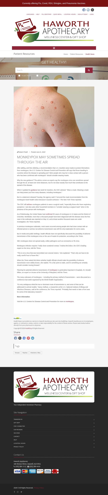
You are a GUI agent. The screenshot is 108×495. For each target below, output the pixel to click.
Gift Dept (17, 422)
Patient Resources (76, 54)
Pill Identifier (46, 14)
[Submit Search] (89, 70)
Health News (24, 75)
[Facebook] (83, 9)
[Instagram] (88, 9)
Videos (41, 75)
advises (29, 204)
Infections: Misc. (35, 353)
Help (38, 14)
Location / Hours (70, 14)
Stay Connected (19, 426)
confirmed (49, 214)
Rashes (25, 353)
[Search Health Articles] (50, 70)
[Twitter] (92, 9)
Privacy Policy (19, 446)
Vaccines (17, 433)
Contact (16, 436)
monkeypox (53, 270)
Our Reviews (18, 429)
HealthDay (28, 328)
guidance (34, 190)
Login (92, 14)
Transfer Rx (18, 419)
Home (66, 54)
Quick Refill (57, 14)
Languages (30, 14)
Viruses (17, 353)
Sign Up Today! (83, 14)
